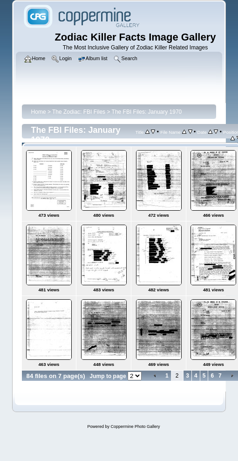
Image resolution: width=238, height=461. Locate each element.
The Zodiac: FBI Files (78, 112)
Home (38, 112)
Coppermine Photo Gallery (135, 426)
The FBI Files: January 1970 (147, 112)
